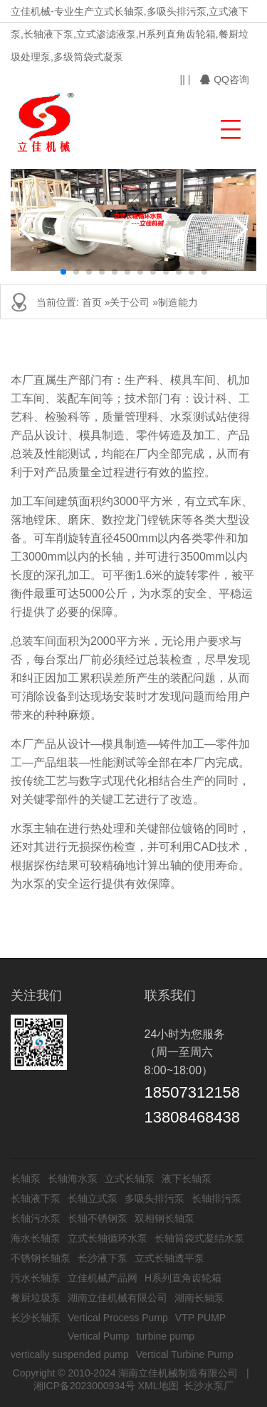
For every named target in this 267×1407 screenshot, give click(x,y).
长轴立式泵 (92, 1198)
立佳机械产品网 (102, 1278)
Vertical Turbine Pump (185, 1354)
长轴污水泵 (36, 1218)
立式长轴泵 (130, 1178)
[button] (229, 127)
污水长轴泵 (36, 1278)
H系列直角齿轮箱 (183, 1278)
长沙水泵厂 (209, 1385)
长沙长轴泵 (36, 1317)
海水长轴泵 (36, 1238)
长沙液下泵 (102, 1258)
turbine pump (165, 1336)
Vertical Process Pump (118, 1317)
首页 (92, 302)
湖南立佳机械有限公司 (117, 1297)
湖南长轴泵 (199, 1297)
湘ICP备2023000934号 (84, 1385)
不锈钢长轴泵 (40, 1258)
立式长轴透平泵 (169, 1258)
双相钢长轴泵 (164, 1218)
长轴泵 (26, 1178)
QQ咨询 (224, 79)
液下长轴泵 (186, 1178)
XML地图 (158, 1385)
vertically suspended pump (70, 1354)
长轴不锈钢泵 (97, 1218)
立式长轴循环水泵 (107, 1238)
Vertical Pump (98, 1336)
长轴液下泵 (36, 1198)
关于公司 (130, 302)
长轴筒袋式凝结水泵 (199, 1238)
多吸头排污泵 (154, 1198)
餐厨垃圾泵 (36, 1297)
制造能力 (178, 302)
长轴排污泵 (216, 1198)
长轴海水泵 (73, 1178)
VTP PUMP (200, 1317)
